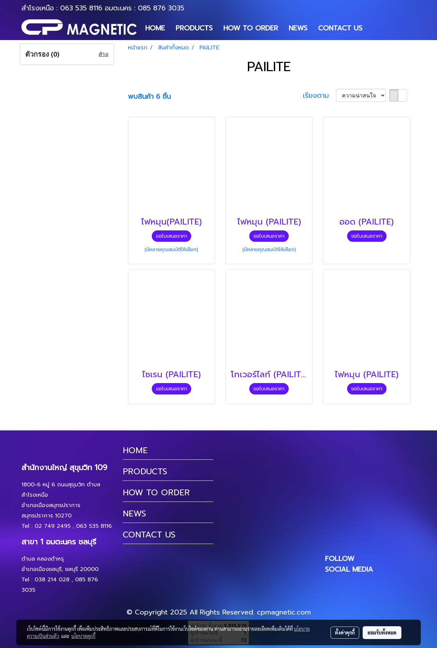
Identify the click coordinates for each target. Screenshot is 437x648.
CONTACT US (340, 28)
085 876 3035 (161, 8)
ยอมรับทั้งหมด (382, 632)
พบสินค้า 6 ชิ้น (149, 96)
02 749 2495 (53, 526)
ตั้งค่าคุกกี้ (345, 632)
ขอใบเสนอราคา (171, 236)
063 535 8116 (81, 8)
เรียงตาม (319, 95)
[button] (373, 28)
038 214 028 (52, 579)
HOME (155, 28)
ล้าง (103, 54)
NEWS (298, 28)
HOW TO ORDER (250, 28)
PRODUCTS (194, 28)
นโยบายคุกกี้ (83, 636)
